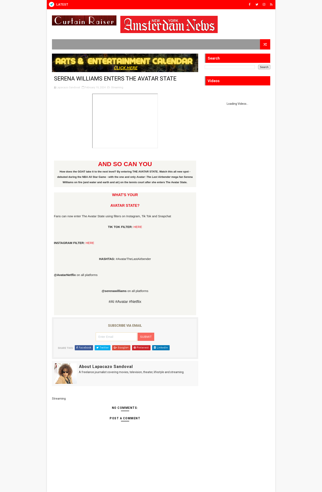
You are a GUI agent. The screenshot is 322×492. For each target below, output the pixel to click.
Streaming (117, 87)
